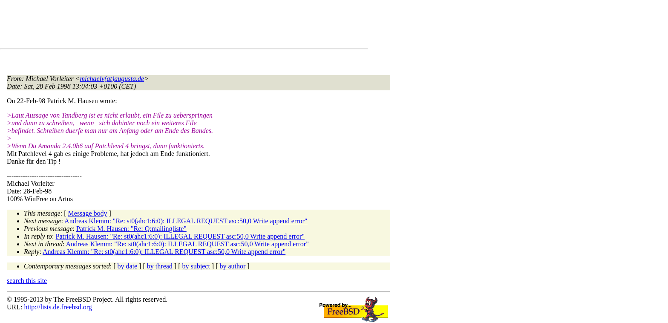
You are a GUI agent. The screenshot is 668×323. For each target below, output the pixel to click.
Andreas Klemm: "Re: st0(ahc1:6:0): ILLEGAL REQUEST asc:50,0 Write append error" (185, 221)
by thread (160, 266)
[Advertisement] (162, 26)
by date (128, 266)
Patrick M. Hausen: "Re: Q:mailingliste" (131, 228)
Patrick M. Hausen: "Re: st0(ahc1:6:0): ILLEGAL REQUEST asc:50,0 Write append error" (180, 236)
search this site (27, 280)
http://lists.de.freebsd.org (58, 307)
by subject (196, 266)
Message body (87, 213)
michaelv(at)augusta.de (112, 78)
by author (232, 266)
